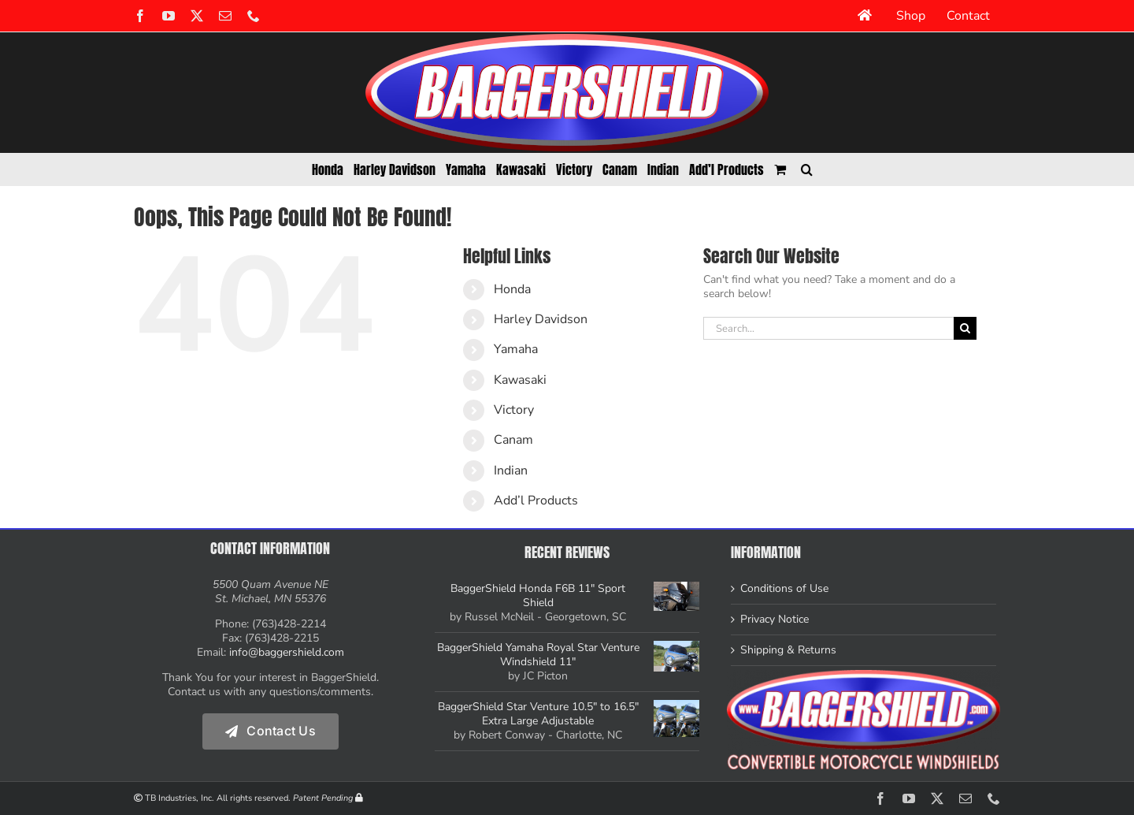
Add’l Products (536, 500)
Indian (511, 470)
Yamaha (516, 349)
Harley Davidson (540, 319)
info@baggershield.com (286, 652)
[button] (807, 169)
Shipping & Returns (788, 650)
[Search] (965, 328)
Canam (513, 439)
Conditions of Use (784, 589)
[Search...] (828, 328)
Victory (514, 410)
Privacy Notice (774, 619)
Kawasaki (520, 380)
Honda (512, 289)
